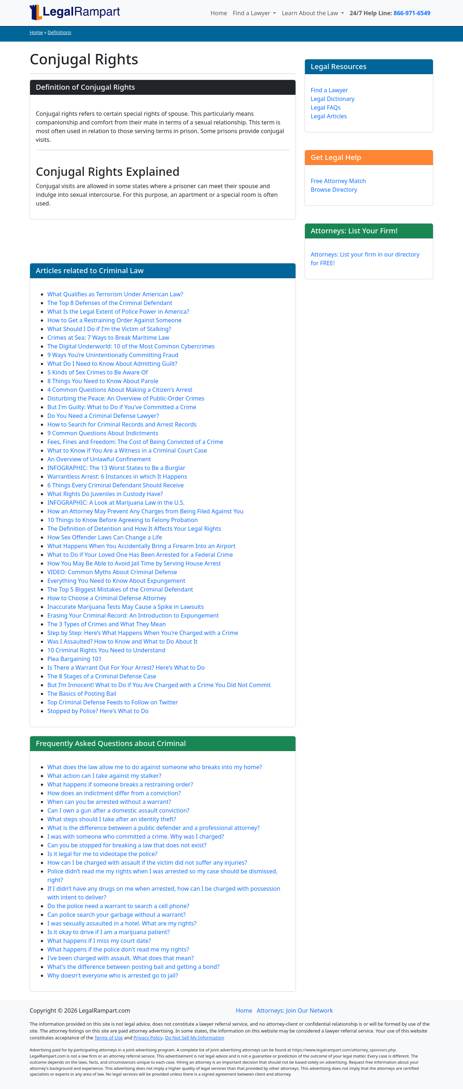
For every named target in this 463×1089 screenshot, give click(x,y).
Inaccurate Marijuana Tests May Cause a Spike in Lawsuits (125, 607)
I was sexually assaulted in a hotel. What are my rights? (121, 923)
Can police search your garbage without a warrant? (116, 915)
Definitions (59, 32)
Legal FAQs (326, 107)
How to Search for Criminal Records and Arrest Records (121, 424)
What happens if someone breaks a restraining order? (120, 784)
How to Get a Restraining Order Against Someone (114, 320)
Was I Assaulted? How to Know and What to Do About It (122, 641)
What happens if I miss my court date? (99, 941)
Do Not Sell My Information (194, 1037)
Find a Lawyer (252, 13)
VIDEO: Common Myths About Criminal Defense (112, 572)
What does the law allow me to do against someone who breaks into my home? (154, 767)
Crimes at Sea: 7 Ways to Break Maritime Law (108, 338)
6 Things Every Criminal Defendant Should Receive (115, 485)
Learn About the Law (311, 13)
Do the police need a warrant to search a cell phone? (118, 906)
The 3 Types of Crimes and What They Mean (106, 624)
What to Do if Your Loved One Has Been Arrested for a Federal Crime (140, 555)
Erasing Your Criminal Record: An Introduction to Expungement (133, 615)
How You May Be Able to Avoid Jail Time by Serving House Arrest (134, 563)
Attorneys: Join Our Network (295, 1010)
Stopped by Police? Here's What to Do (98, 711)
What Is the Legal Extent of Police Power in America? (118, 311)
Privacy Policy (147, 1037)
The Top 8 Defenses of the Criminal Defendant (109, 303)
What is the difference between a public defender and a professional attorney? (153, 828)
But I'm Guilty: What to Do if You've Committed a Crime (121, 407)
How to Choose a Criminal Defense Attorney (106, 598)
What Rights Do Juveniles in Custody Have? (105, 494)
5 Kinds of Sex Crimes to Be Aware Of (97, 372)
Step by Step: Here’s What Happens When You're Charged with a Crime (142, 633)
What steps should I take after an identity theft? (111, 819)
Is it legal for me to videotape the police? (102, 854)
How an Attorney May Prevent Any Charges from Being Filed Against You (145, 511)
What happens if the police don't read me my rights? (118, 949)
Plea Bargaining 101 (74, 659)
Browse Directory (334, 190)
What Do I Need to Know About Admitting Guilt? (112, 364)
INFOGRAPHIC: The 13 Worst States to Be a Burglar (116, 468)
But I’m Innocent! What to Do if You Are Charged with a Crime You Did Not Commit (159, 685)
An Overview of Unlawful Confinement (99, 459)
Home (219, 13)
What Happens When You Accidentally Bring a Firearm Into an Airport (141, 546)
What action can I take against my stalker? (104, 776)
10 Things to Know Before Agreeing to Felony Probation (122, 520)
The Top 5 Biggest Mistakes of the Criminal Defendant (120, 589)
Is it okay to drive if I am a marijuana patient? (108, 932)
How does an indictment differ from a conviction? (114, 793)
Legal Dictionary (332, 99)
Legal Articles (329, 116)
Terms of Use (108, 1037)
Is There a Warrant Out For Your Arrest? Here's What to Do (126, 667)
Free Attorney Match (338, 181)
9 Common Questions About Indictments (102, 433)
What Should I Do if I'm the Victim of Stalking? (109, 329)
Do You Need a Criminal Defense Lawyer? (103, 416)
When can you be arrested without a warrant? (109, 802)
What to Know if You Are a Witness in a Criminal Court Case (127, 450)
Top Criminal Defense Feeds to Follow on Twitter (112, 702)
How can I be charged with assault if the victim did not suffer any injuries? (147, 862)
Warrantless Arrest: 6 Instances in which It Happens (117, 476)
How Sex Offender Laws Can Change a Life (104, 537)
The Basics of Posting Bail (81, 694)
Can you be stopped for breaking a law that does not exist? (127, 845)
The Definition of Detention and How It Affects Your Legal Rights (134, 529)
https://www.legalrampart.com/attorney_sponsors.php (344, 1049)
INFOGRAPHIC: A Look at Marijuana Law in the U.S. (116, 503)
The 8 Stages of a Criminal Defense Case (101, 676)
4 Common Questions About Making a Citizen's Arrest (119, 390)
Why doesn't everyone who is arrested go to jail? (112, 975)
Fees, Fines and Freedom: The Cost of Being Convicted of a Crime (135, 442)
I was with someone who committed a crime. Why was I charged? (135, 836)
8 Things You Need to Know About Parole (102, 381)
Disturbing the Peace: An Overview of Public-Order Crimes (125, 398)
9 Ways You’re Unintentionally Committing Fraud (112, 355)
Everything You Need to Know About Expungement (116, 581)
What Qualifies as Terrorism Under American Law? (115, 294)
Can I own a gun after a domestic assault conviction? (118, 810)
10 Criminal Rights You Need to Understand (106, 650)
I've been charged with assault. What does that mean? (120, 958)
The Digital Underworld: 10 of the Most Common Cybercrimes (131, 346)
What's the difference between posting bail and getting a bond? (133, 967)
